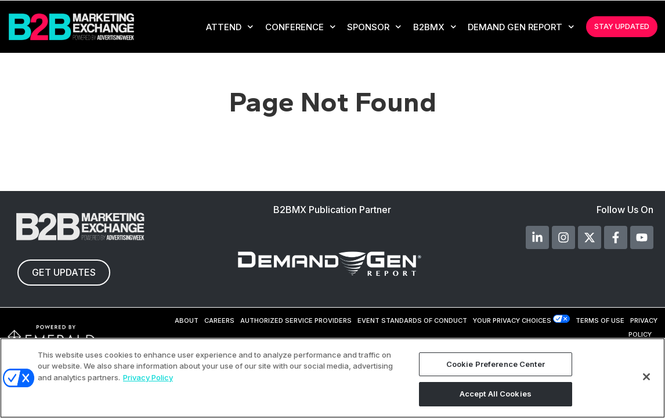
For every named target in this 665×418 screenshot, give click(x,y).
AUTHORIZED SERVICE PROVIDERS (296, 320)
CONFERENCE (300, 27)
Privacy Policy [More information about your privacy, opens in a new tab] (148, 377)
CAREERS (219, 320)
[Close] (646, 377)
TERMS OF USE (600, 320)
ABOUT (186, 320)
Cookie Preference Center (495, 364)
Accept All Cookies (496, 393)
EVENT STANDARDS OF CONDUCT (412, 320)
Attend (230, 27)
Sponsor (374, 27)
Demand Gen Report (521, 27)
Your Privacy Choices (512, 320)
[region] (332, 378)
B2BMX (435, 27)
